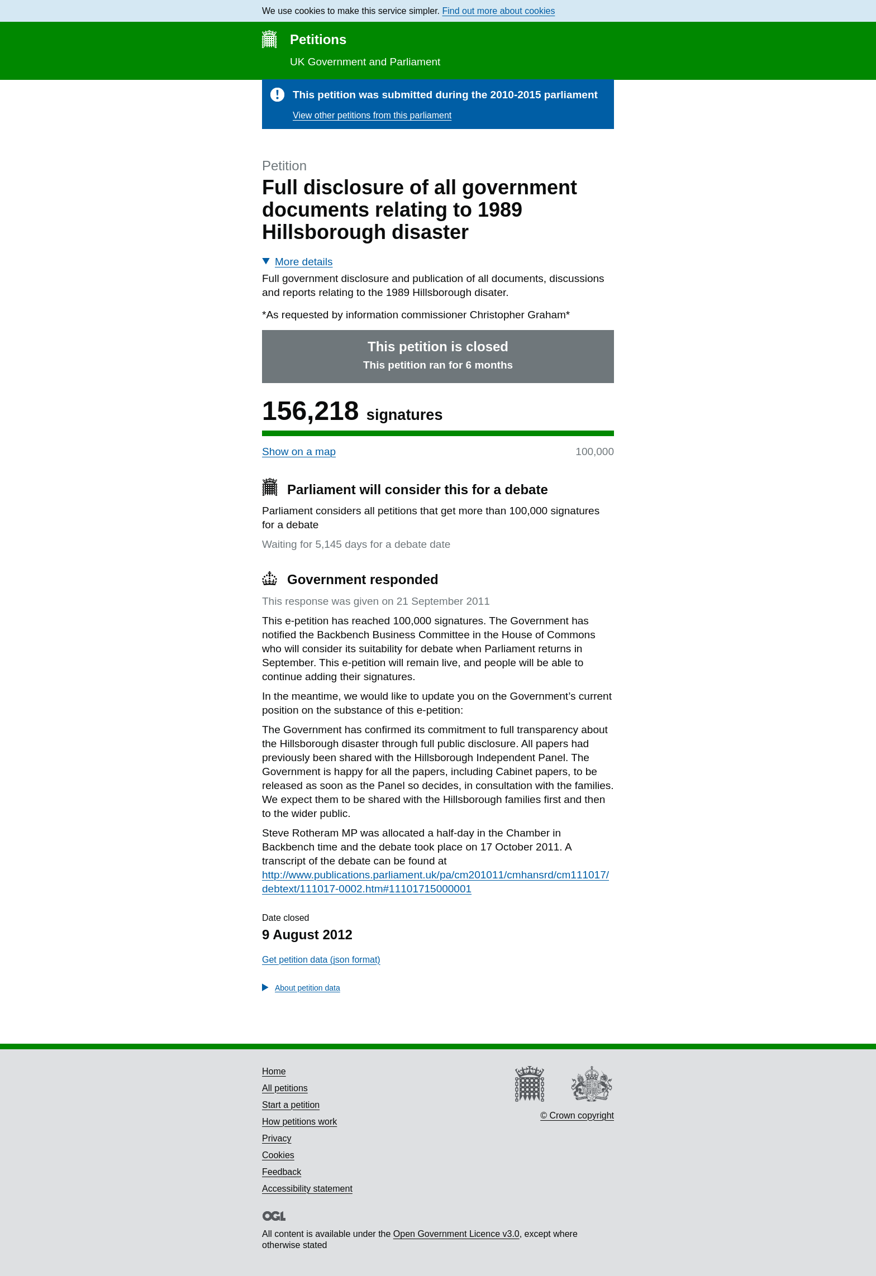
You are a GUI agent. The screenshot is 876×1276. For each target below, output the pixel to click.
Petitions (318, 39)
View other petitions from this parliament (372, 115)
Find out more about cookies (498, 11)
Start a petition (291, 1105)
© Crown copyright (577, 1115)
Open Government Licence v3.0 (456, 1234)
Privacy (276, 1138)
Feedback (281, 1172)
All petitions (285, 1088)
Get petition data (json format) (321, 959)
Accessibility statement (307, 1188)
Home (274, 1071)
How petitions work (299, 1121)
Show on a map (299, 451)
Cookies (278, 1155)
